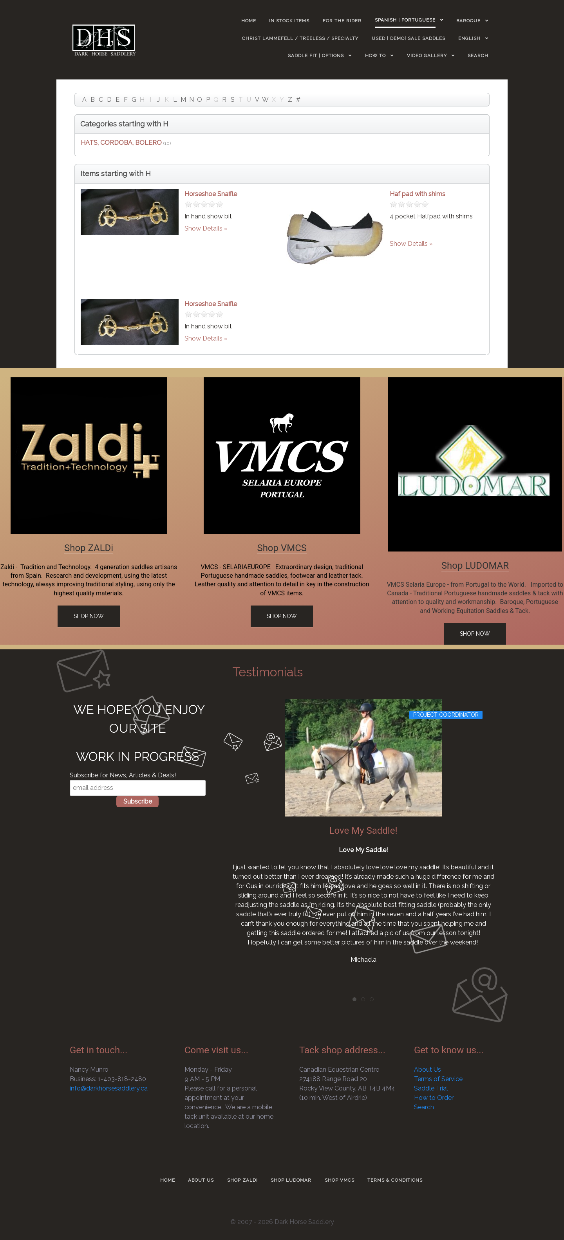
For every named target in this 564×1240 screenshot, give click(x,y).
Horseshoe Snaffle (210, 194)
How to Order (434, 1097)
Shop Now (89, 616)
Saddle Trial (431, 1088)
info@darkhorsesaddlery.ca (109, 1088)
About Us (427, 1069)
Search (424, 1107)
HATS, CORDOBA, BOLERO (121, 142)
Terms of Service (438, 1079)
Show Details (203, 228)
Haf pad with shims (417, 194)
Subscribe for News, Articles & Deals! (123, 775)
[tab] (354, 999)
